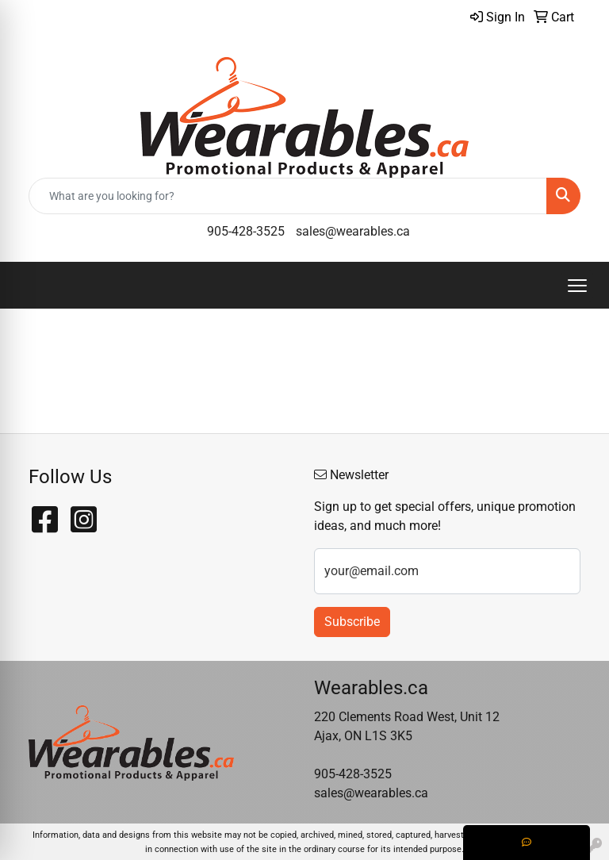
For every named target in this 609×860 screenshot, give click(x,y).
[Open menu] (577, 285)
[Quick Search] (288, 196)
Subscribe (352, 621)
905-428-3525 (246, 231)
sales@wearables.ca (353, 231)
